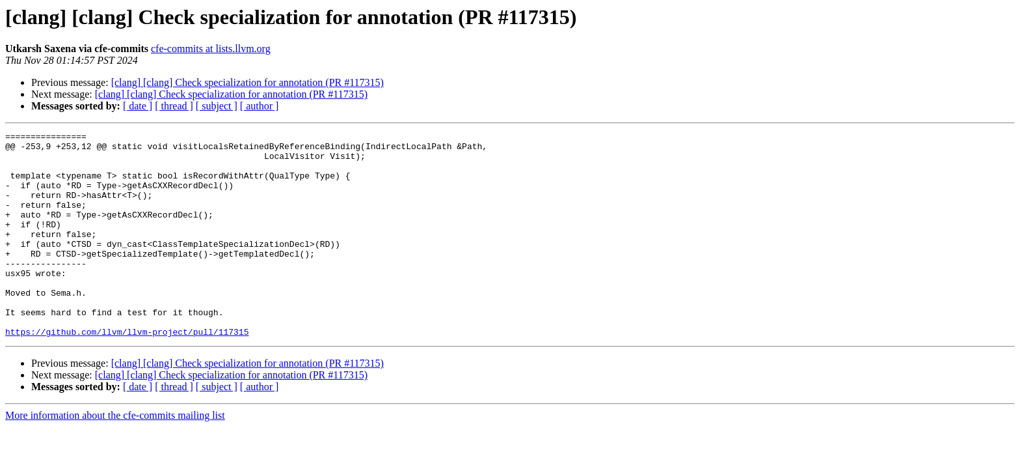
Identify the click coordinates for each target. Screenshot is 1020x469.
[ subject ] (216, 105)
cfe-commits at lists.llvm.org (211, 48)
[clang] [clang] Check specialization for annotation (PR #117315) (247, 82)
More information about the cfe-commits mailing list (115, 456)
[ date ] (137, 105)
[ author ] (259, 105)
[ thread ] (174, 105)
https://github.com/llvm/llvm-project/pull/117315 (126, 372)
